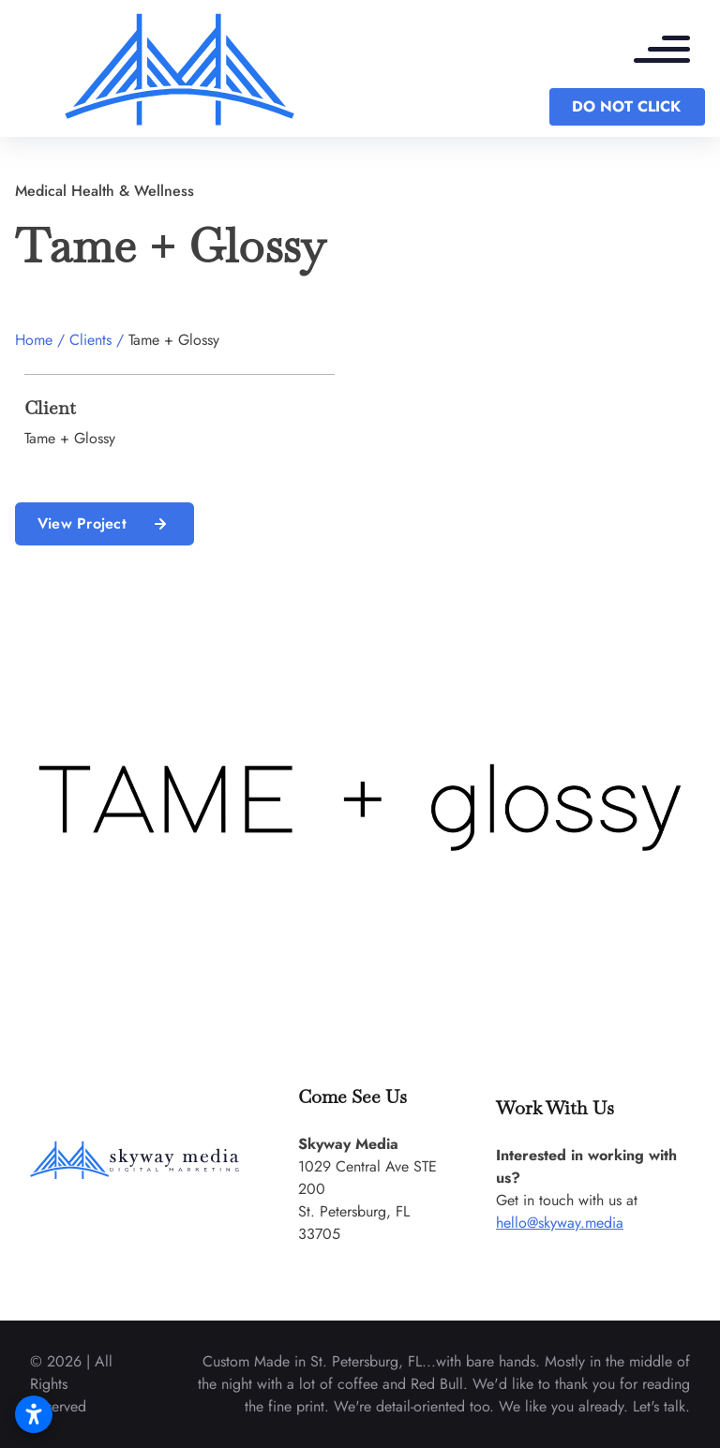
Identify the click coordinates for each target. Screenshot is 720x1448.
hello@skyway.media (559, 1222)
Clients (90, 340)
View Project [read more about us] (105, 524)
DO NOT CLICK (626, 106)
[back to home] (180, 68)
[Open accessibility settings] (33, 1414)
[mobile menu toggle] (671, 51)
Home (33, 340)
